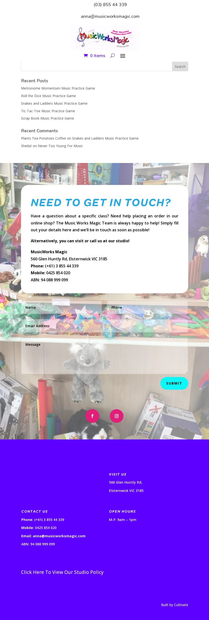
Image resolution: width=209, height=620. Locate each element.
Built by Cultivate (174, 604)
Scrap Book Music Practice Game (47, 118)
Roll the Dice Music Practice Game (48, 95)
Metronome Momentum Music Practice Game (58, 88)
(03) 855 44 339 (110, 5)
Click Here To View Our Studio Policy (62, 572)
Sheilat (26, 145)
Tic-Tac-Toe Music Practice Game (48, 111)
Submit (174, 383)
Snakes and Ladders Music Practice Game (54, 103)
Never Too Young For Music (60, 145)
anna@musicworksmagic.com (110, 16)
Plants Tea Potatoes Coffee (43, 138)
